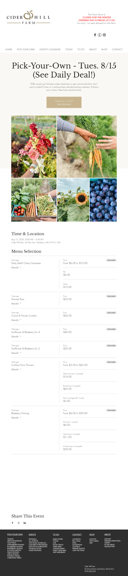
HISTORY (107, 539)
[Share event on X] (19, 523)
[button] (26, 49)
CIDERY (107, 543)
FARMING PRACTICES (112, 541)
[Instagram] (104, 35)
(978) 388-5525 (90, 571)
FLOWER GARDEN (14, 550)
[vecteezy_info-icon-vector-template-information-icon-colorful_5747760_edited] (100, 35)
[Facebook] (95, 35)
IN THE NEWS (109, 545)
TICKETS (10, 539)
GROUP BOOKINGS (14, 541)
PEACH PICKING (13, 552)
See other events (64, 103)
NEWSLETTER (109, 546)
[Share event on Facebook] (12, 523)
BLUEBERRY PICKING (15, 546)
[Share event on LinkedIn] (25, 523)
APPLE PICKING (13, 554)
